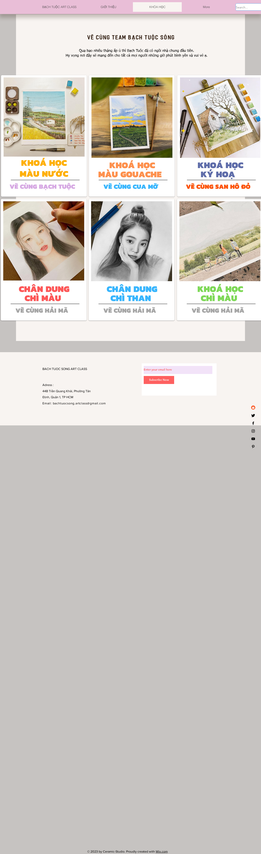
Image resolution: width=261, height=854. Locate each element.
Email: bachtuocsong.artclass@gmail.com (74, 403)
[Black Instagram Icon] (253, 431)
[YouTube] (253, 439)
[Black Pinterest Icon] (253, 446)
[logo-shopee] (253, 407)
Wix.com (162, 851)
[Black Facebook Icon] (253, 423)
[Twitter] (253, 415)
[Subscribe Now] (159, 380)
